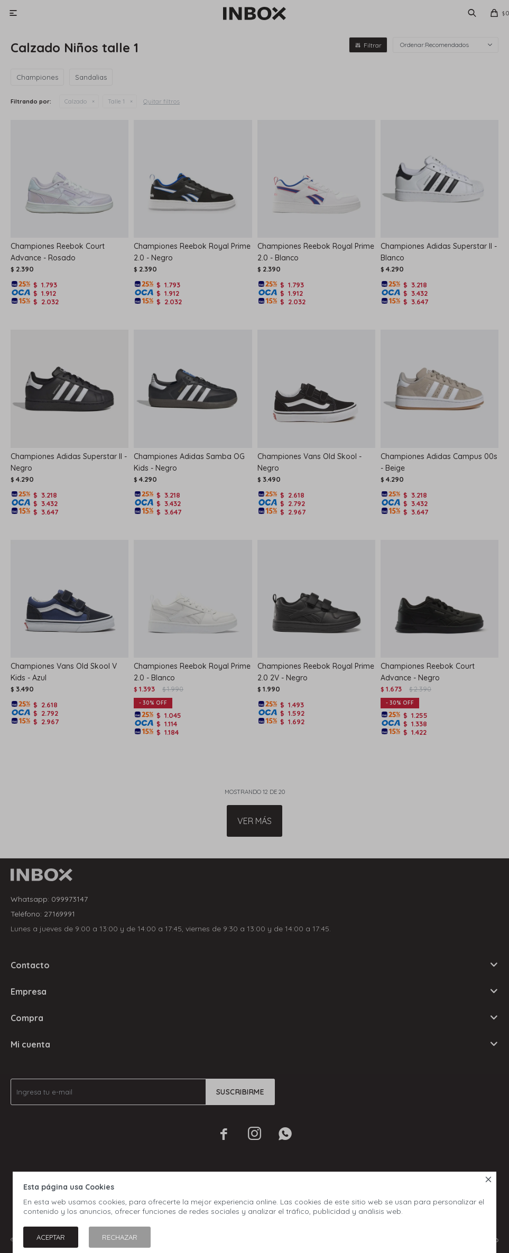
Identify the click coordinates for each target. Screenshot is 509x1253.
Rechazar (119, 1237)
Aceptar (50, 1237)
